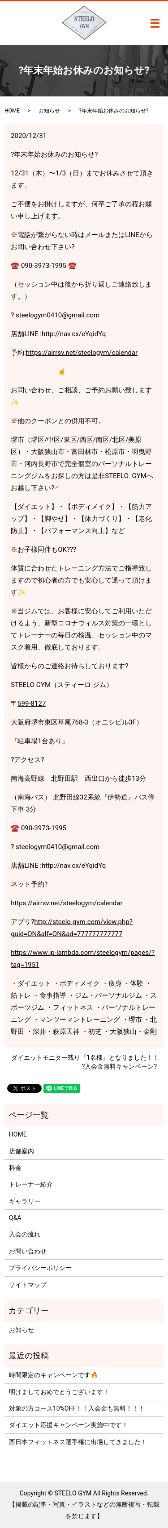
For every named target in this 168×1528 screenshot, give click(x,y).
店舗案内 (21, 1151)
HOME (12, 111)
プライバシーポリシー (40, 1267)
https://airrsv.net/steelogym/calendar (82, 353)
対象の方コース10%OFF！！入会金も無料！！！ (77, 1408)
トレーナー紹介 (31, 1184)
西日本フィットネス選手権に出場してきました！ (78, 1441)
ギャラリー (24, 1201)
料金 (15, 1167)
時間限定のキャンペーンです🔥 (53, 1374)
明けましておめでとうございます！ (59, 1391)
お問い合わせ (28, 1251)
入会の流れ (24, 1234)
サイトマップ (28, 1284)
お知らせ (49, 111)
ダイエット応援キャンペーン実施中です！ (68, 1424)
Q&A (15, 1217)
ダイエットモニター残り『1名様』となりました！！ (85, 1057)
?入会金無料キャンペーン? (119, 1066)
